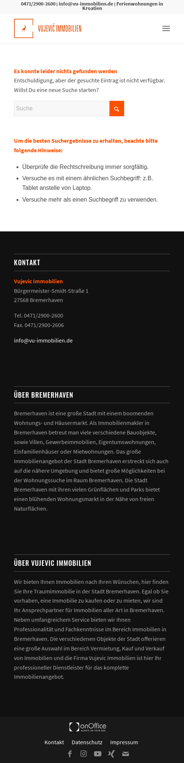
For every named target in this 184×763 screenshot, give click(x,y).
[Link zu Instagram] (83, 753)
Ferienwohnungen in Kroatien (122, 5)
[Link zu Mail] (125, 753)
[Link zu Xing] (111, 753)
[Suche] (69, 108)
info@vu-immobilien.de (86, 3)
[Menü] (166, 28)
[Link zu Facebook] (69, 753)
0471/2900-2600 (38, 3)
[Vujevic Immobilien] (76, 28)
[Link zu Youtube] (97, 753)
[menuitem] (166, 28)
